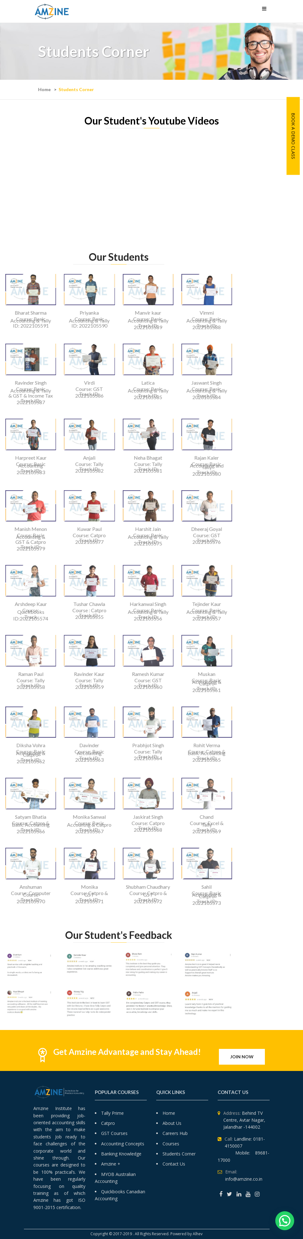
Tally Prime (112, 1113)
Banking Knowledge (121, 1154)
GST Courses (114, 1133)
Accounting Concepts (122, 1144)
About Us (172, 1123)
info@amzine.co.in (243, 1179)
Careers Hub (175, 1133)
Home (44, 89)
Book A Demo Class (293, 136)
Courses (171, 1144)
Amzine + (110, 1164)
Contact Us (174, 1164)
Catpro (108, 1123)
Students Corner (179, 1154)
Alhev (198, 1233)
